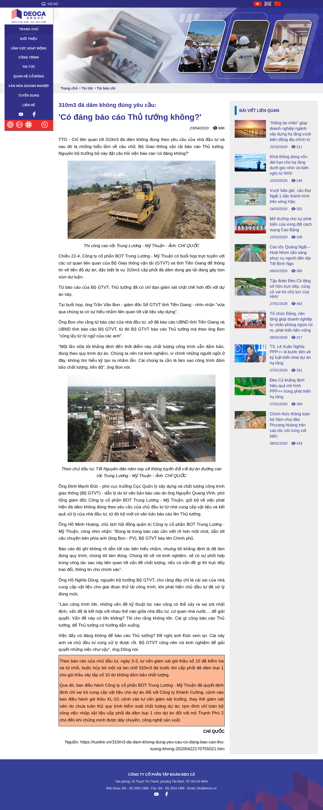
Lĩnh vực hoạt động (29, 48)
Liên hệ (28, 105)
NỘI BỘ (50, 4)
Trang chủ (28, 29)
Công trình (28, 57)
